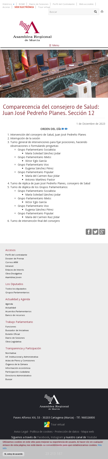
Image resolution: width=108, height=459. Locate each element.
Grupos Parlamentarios (17, 292)
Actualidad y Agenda (17, 299)
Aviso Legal (21, 431)
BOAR (22, 4)
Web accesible (86, 4)
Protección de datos (67, 431)
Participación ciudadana (17, 371)
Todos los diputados (15, 288)
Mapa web (87, 431)
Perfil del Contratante (64, 4)
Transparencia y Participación (23, 348)
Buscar (8, 379)
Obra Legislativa (13, 341)
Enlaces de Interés (14, 269)
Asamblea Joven (13, 277)
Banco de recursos (15, 315)
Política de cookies (41, 431)
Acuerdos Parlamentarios (18, 311)
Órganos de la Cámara (16, 364)
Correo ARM (11, 262)
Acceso (6, 7)
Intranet (9, 266)
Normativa (10, 353)
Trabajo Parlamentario (19, 322)
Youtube (92, 437)
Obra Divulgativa (13, 273)
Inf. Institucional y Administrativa (21, 356)
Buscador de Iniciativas (17, 330)
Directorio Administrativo (18, 375)
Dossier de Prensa (14, 258)
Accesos (10, 250)
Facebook (43, 437)
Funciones (10, 326)
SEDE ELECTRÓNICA (24, 7)
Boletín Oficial (12, 334)
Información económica (17, 368)
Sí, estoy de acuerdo (13, 454)
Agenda (9, 303)
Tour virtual (44, 7)
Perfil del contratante (16, 254)
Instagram (57, 437)
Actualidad (10, 307)
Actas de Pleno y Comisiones (20, 360)
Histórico (8, 4)
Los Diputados (14, 284)
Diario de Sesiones (38, 4)
